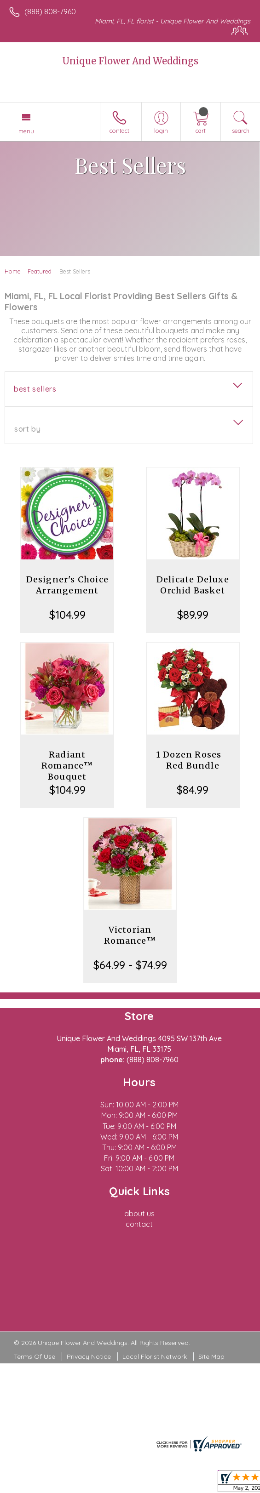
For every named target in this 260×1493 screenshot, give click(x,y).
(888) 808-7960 (50, 11)
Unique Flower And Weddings (130, 61)
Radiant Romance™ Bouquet (67, 765)
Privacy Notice (89, 1356)
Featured (40, 271)
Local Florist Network (154, 1356)
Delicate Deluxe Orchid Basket (192, 585)
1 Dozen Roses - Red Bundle (193, 760)
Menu (26, 131)
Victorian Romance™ (130, 935)
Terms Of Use (34, 1356)
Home (13, 271)
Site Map (211, 1356)
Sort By (27, 428)
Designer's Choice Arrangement (67, 585)
